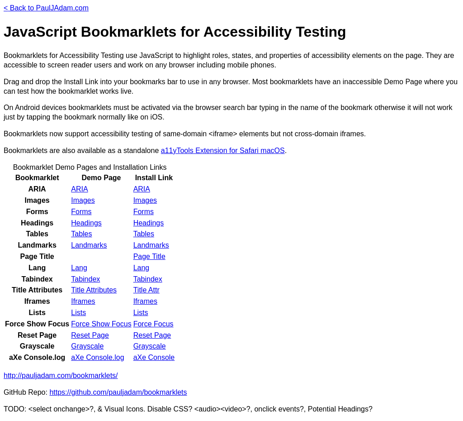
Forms (81, 211)
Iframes (83, 301)
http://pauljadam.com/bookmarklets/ (61, 375)
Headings (86, 223)
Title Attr (146, 290)
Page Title (149, 256)
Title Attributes (94, 290)
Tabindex (85, 279)
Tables (81, 234)
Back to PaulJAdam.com (46, 8)
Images (82, 200)
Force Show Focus (101, 324)
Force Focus (153, 324)
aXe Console (154, 357)
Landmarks (89, 245)
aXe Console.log (97, 357)
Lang (79, 268)
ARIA (79, 189)
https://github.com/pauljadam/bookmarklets (118, 392)
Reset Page (90, 335)
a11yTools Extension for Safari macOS (223, 150)
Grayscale (87, 346)
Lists (78, 312)
